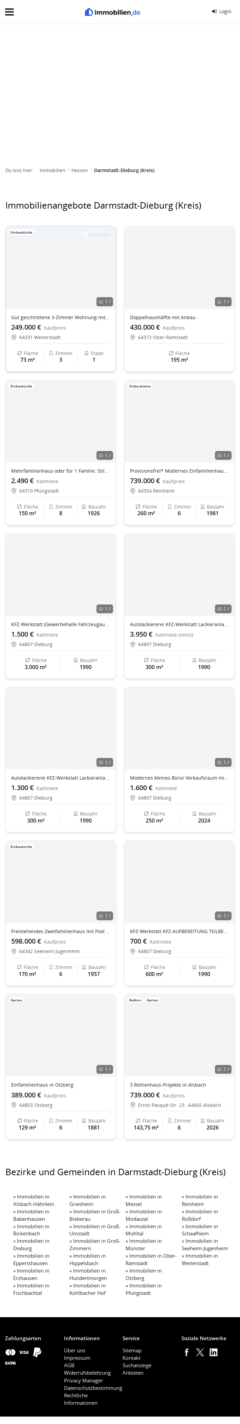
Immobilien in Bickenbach (31, 1230)
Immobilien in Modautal (144, 1215)
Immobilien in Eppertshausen (31, 1259)
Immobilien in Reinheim (200, 1200)
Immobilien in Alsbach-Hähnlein (33, 1200)
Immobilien (52, 170)
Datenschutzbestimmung (93, 1387)
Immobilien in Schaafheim (200, 1230)
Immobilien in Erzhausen (31, 1274)
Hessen (79, 170)
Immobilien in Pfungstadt (144, 1289)
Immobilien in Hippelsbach (87, 1259)
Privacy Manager (83, 1380)
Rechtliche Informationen (80, 1399)
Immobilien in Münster (144, 1244)
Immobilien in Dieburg (31, 1244)
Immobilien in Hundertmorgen (88, 1274)
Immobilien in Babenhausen (31, 1215)
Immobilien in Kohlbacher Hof (87, 1289)
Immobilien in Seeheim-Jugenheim (205, 1244)
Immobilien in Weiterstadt (200, 1259)
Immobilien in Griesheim (87, 1200)
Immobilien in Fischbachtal (31, 1289)
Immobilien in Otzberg (144, 1274)
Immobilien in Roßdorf (200, 1215)
